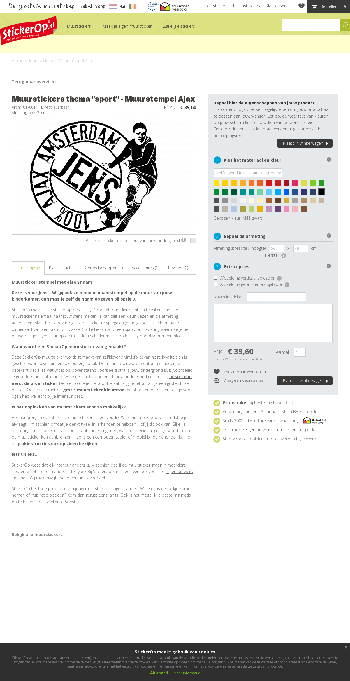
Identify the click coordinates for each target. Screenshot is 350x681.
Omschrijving (28, 267)
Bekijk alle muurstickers (37, 534)
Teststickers (216, 5)
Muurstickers (79, 26)
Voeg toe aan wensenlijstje (242, 372)
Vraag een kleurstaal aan (240, 381)
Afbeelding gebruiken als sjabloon (254, 284)
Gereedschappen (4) (104, 267)
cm (314, 248)
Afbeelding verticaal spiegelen (251, 278)
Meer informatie (187, 672)
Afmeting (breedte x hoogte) (240, 248)
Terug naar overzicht (34, 81)
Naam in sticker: (229, 297)
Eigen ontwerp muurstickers (271, 429)
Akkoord (159, 672)
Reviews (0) (178, 267)
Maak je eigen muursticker (127, 26)
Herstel (275, 255)
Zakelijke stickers (179, 26)
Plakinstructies (246, 5)
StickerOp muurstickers (28, 30)
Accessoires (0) (145, 267)
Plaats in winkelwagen (306, 143)
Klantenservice (279, 5)
